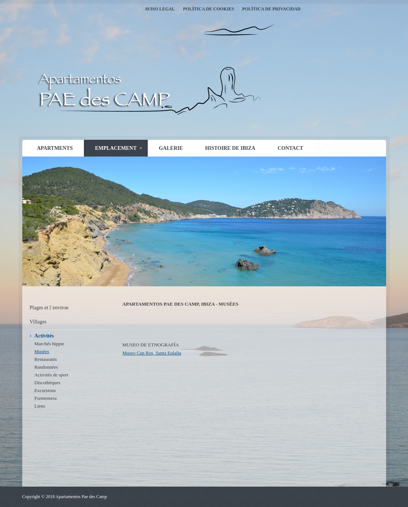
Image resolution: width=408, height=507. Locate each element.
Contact (290, 148)
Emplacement (116, 148)
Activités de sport (52, 375)
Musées (42, 351)
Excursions (45, 390)
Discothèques (48, 382)
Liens (40, 406)
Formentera (46, 398)
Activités (44, 336)
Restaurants (46, 359)
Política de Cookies (208, 8)
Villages (38, 322)
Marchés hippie (50, 343)
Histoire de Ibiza (230, 148)
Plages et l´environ (49, 307)
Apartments (55, 148)
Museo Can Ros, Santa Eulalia (152, 353)
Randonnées (46, 367)
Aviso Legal (160, 8)
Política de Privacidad (271, 8)
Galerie (171, 148)
